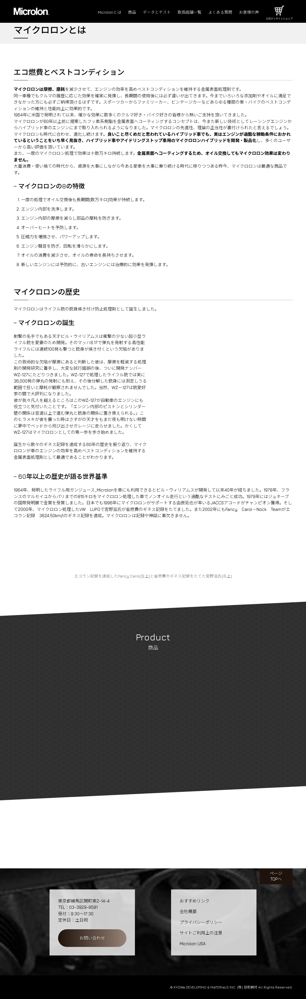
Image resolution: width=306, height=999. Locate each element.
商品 (125, 12)
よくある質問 (218, 12)
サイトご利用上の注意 (201, 932)
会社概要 (188, 911)
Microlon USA (193, 943)
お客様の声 (248, 12)
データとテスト (151, 12)
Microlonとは (101, 12)
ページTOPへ (276, 876)
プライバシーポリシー (201, 922)
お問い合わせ (92, 938)
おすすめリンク (195, 901)
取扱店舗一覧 (185, 12)
